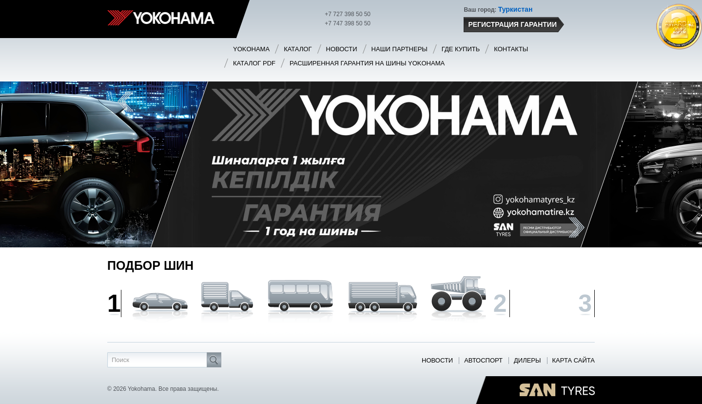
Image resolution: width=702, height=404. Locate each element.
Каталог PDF (254, 63)
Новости (342, 49)
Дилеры (527, 360)
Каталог (297, 49)
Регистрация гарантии (513, 24)
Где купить (460, 49)
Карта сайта (573, 360)
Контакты (510, 49)
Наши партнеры (399, 49)
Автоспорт (483, 360)
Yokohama (251, 49)
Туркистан (515, 9)
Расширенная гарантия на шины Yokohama (367, 63)
